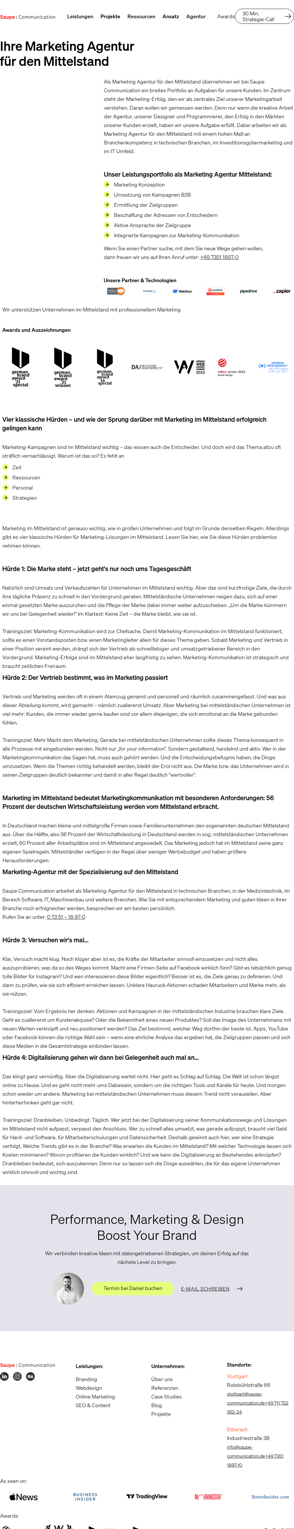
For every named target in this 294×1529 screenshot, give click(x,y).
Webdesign (85, 1387)
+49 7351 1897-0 (215, 256)
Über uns (158, 1379)
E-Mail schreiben (205, 1288)
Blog (153, 1405)
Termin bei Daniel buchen (132, 1288)
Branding (82, 1379)
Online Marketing (91, 1396)
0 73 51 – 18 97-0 (62, 916)
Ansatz (170, 16)
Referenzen (161, 1387)
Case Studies (163, 1396)
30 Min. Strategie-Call (258, 16)
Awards (226, 16)
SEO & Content (89, 1405)
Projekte (110, 16)
